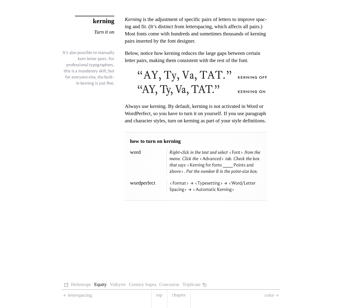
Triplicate (191, 284)
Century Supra (142, 284)
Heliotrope (81, 284)
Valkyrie (118, 284)
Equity (100, 284)
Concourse (169, 284)
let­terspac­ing (199, 26)
